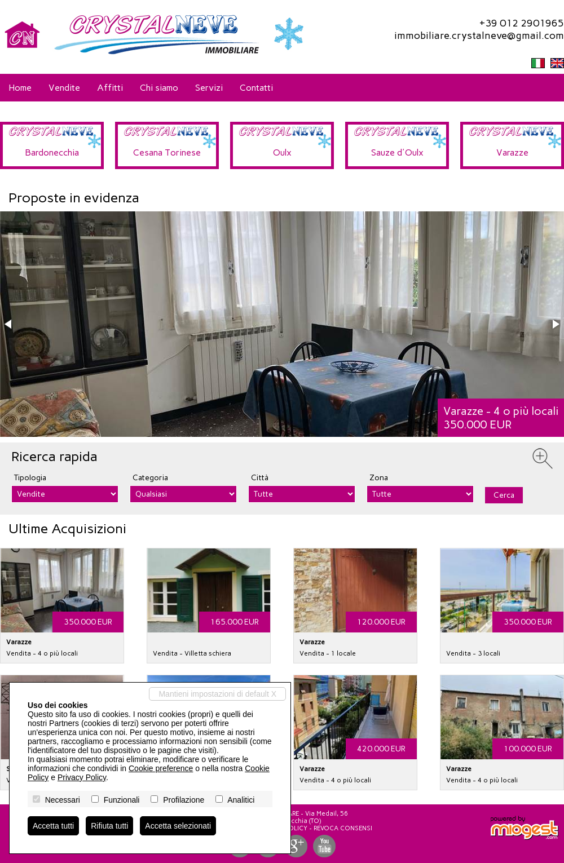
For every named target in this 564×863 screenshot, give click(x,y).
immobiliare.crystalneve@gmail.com (479, 35)
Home (20, 87)
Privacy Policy (82, 777)
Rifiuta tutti (109, 825)
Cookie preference (161, 768)
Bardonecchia (52, 152)
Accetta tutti (53, 825)
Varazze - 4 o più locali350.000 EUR (500, 417)
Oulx (282, 152)
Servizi (209, 87)
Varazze (512, 152)
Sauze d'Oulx (397, 152)
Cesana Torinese (167, 152)
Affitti (110, 87)
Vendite (64, 87)
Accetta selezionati (178, 825)
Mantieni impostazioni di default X (217, 693)
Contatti (256, 87)
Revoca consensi (343, 828)
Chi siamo (159, 87)
